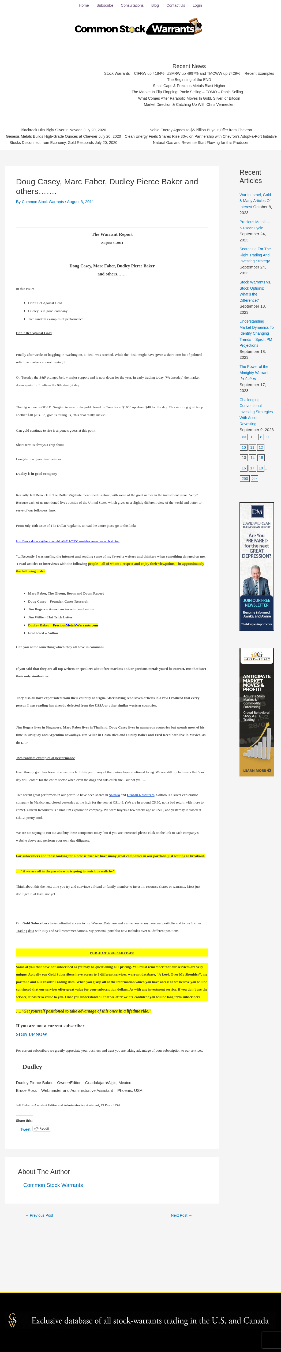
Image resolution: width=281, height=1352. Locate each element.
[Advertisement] (143, 81)
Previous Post (40, 1289)
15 (261, 537)
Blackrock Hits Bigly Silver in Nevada (128, 180)
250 (245, 557)
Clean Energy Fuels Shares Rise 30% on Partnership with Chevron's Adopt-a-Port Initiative (141, 211)
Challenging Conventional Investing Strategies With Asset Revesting (253, 491)
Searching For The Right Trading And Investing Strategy (256, 328)
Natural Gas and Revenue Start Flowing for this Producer (141, 218)
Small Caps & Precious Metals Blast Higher (140, 150)
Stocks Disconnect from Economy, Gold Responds (128, 194)
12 (261, 526)
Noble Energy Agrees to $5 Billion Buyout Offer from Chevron (141, 204)
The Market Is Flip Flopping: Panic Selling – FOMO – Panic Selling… (140, 157)
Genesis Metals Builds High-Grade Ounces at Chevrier (128, 187)
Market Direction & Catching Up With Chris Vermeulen (140, 170)
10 (244, 526)
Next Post (181, 1289)
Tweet (25, 1202)
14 (252, 537)
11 (252, 526)
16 (244, 547)
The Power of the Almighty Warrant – (256, 451)
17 (252, 547)
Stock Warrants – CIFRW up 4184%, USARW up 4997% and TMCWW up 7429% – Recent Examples (140, 137)
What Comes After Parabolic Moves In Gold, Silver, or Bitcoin (140, 163)
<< (244, 516)
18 (261, 547)
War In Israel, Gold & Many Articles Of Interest (256, 274)
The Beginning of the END (140, 143)
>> (255, 557)
